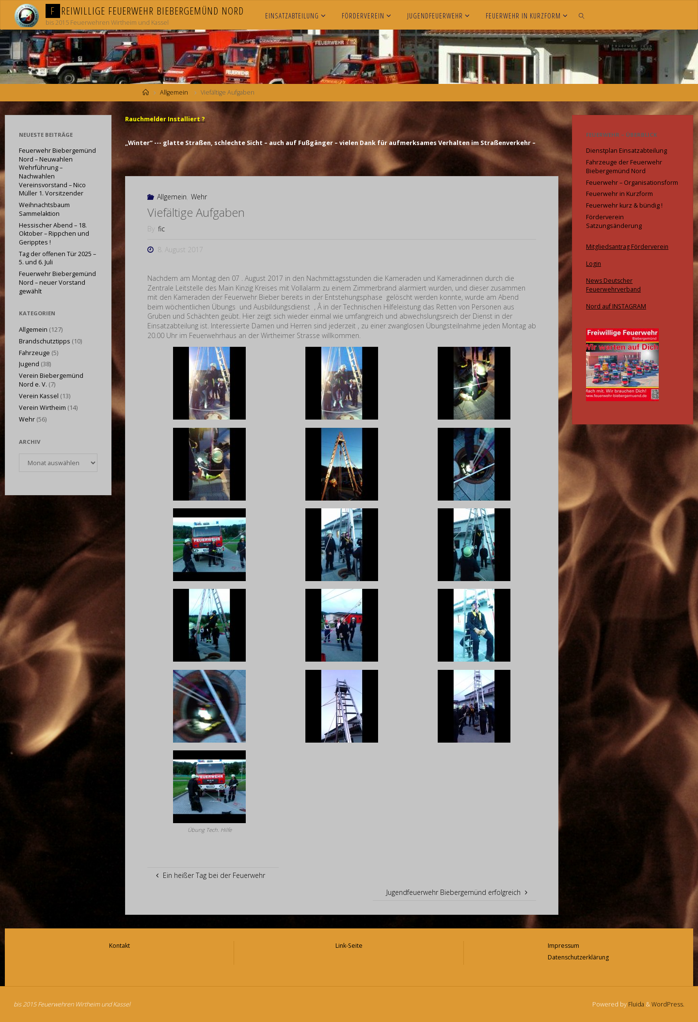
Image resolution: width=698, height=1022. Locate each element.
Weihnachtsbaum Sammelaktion (44, 209)
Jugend (29, 364)
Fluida (635, 1004)
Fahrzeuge (34, 353)
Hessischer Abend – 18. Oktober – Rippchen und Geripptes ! (54, 233)
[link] (581, 15)
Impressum (562, 945)
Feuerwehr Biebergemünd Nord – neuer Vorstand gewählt (57, 282)
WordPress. (667, 1004)
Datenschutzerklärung (578, 957)
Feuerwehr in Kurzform (619, 194)
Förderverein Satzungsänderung (614, 221)
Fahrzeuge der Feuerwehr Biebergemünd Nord (624, 166)
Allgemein (174, 92)
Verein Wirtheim (42, 408)
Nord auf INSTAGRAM (616, 306)
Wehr (199, 196)
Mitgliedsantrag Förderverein (628, 247)
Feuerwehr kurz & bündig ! (624, 205)
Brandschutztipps (44, 341)
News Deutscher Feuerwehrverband (614, 284)
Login (594, 264)
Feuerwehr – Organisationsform (632, 182)
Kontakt (119, 945)
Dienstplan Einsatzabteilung (626, 150)
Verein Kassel (39, 396)
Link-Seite (349, 945)
